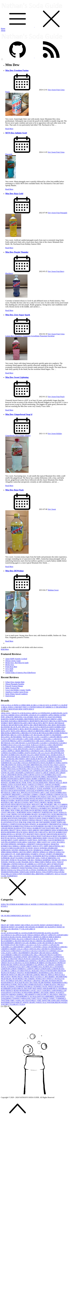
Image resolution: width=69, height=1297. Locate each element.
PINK (15, 984)
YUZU (22, 1004)
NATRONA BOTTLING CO (48, 806)
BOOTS (4, 729)
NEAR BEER (18, 979)
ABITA (34, 713)
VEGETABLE (31, 1000)
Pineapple (8, 154)
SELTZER (59, 904)
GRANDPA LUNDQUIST (25, 773)
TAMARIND (60, 996)
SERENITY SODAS (35, 844)
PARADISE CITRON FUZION (30, 818)
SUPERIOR (61, 856)
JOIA (47, 786)
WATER (35, 904)
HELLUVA (61, 777)
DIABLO (55, 755)
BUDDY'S (47, 735)
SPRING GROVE (19, 852)
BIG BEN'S (25, 725)
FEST (43, 763)
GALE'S (49, 769)
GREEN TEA (6, 963)
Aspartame (27, 336)
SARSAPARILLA (59, 990)
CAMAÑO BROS (55, 737)
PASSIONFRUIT (8, 983)
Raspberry (19, 336)
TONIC (52, 998)
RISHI (4, 834)
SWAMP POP (29, 858)
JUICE (4, 967)
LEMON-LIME (33, 969)
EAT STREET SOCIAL (10, 761)
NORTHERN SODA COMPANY (29, 812)
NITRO (38, 979)
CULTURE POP (58, 751)
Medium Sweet (53, 590)
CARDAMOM (18, 947)
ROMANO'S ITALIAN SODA (25, 836)
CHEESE (63, 947)
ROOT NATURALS (45, 836)
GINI (18, 771)
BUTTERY (21, 945)
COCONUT (43, 951)
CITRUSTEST (16, 951)
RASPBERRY (7, 988)
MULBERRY (50, 977)
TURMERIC (61, 998)
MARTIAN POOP (23, 800)
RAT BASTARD (49, 828)
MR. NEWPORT (47, 804)
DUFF (58, 759)
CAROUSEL (47, 739)
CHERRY (5, 949)
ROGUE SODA (7, 836)
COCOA (34, 951)
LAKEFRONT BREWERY (11, 794)
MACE (28, 971)
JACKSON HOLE (20, 785)
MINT (51, 975)
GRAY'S (39, 773)
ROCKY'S (62, 834)
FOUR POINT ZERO (51, 767)
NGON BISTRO (35, 810)
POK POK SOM (25, 822)
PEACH (19, 983)
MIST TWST (34, 802)
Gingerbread (10, 435)
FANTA (43, 761)
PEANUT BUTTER (30, 983)
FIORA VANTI (62, 763)
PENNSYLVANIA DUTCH (11, 820)
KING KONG (50, 790)
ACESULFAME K (13, 933)
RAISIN (60, 986)
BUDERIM (56, 735)
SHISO (52, 992)
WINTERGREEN (54, 1002)
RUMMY (64, 838)
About (3, 30)
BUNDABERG (17, 737)
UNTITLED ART (44, 864)
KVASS (4, 906)
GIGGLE (12, 771)
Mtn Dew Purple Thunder (16, 252)
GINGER (33, 927)
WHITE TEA (41, 1002)
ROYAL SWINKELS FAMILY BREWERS (26, 838)
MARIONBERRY (32, 973)
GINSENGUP (38, 771)
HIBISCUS (43, 963)
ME (12, 802)
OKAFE (34, 814)
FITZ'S (46, 765)
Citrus (62, 90)
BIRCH (45, 937)
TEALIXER (22, 860)
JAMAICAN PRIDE (52, 785)
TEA (52, 904)
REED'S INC (34, 832)
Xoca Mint (9, 671)
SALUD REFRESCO (56, 840)
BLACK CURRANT (25, 939)
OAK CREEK (12, 814)
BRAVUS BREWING (36, 731)
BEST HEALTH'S (35, 723)
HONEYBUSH (7, 965)
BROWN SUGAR (22, 943)
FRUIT (5, 925)
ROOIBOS (62, 988)
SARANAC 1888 (34, 842)
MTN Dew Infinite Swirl (16, 133)
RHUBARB (48, 988)
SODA (5, 904)
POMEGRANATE (36, 984)
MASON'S (55, 800)
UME (12, 1000)
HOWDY (5, 783)
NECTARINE (29, 979)
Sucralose (51, 336)
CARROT (28, 947)
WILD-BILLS (6, 874)
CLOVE (26, 951)
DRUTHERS (20, 759)
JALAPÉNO (50, 965)
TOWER (4, 862)
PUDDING (11, 986)
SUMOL (29, 856)
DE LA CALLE (44, 753)
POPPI (54, 822)
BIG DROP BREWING (39, 725)
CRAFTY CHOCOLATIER (46, 749)
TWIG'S (60, 862)
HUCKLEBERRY (27, 965)
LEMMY (35, 794)
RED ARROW (34, 830)
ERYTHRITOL (47, 957)
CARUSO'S (57, 739)
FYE (43, 769)
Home (3, 28)
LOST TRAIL (52, 796)
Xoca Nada (9, 669)
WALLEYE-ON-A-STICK (27, 870)
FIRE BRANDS (7, 765)
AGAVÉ (55, 933)
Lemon (8, 336)
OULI (60, 816)
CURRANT (17, 955)
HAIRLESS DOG (8, 777)
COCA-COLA (7, 705)
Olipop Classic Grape (13, 661)
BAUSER (5, 721)
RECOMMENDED (15, 916)
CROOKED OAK (37, 751)
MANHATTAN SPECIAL (46, 798)
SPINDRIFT (58, 850)
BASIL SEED (22, 937)
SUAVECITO (19, 856)
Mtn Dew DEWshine (14, 571)
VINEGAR (56, 1000)
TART (34, 998)
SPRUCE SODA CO (56, 852)
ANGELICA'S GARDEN (38, 715)
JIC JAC (26, 786)
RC (65, 828)
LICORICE (5, 971)
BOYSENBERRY (8, 943)
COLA (25, 929)
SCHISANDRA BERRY (31, 992)
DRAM (11, 759)
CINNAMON (55, 949)
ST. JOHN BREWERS (22, 854)
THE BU (31, 860)
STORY (49, 854)
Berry (62, 271)
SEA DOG (61, 842)
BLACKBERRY (8, 941)
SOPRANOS (6, 850)
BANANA (5, 937)
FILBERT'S (51, 763)
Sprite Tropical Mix (12, 688)
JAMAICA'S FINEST (36, 785)
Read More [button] (5, 649)
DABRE (21, 753)
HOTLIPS (58, 781)
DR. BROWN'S (51, 757)
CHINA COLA (51, 741)
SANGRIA (46, 990)
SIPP (46, 846)
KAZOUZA (61, 788)
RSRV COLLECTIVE (51, 838)
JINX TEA (34, 786)
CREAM (34, 953)
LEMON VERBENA (18, 969)
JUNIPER (11, 967)
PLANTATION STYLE (10, 822)
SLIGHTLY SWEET (56, 927)
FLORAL (5, 959)
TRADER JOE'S (27, 862)
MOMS (50, 802)
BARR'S (13, 719)
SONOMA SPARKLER (49, 848)
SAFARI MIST (7, 840)
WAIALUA (12, 870)
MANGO (5, 973)
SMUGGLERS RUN (17, 848)
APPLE (44, 935)
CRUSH (48, 751)
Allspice (28, 435)
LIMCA (4, 796)
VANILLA (6, 929)
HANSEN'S (28, 777)
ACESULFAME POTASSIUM (32, 933)
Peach (7, 92)
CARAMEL (6, 947)
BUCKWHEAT (48, 943)
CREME (55, 953)
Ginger (22, 435)
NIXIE (45, 810)
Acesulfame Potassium (39, 336)
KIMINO (41, 790)
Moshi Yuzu (9, 665)
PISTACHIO (23, 984)
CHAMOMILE (54, 947)
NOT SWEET (48, 979)
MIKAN (44, 975)
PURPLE (29, 986)
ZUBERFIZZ (12, 876)
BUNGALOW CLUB (31, 737)
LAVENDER (58, 967)
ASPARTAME (62, 935)
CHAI (45, 947)
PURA (27, 826)
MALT (43, 971)
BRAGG (24, 731)
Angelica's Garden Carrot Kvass (16, 692)
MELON (22, 975)
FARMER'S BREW (54, 761)
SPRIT (29, 852)
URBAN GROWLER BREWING (37, 866)
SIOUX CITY (38, 846)
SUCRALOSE (35, 996)
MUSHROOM (61, 977)
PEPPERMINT (58, 983)
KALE (19, 967)
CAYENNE (37, 947)
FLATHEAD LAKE (9, 767)
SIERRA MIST (26, 846)
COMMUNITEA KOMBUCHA (36, 747)
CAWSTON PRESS (9, 741)
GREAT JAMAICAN (51, 773)
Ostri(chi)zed (10, 696)
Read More (9, 129)
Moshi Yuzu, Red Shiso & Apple (17, 663)
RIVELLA (11, 834)
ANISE (36, 935)
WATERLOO (42, 870)
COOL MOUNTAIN (21, 749)
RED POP (28, 988)
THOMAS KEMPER (43, 860)
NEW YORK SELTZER (20, 810)
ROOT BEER (55, 925)
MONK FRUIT (18, 977)
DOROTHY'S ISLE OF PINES (33, 757)
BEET (30, 937)
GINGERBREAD (22, 961)
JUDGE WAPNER (44, 788)
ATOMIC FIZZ (33, 717)
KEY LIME (26, 967)
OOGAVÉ (33, 816)
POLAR (35, 822)
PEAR (41, 983)
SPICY (46, 994)
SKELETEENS (55, 846)
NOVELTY (59, 979)
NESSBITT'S (57, 808)
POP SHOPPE (45, 822)
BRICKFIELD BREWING (11, 733)
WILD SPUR (59, 872)
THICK (45, 998)
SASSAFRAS (6, 992)
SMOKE (13, 994)
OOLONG (19, 981)
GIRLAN (48, 771)
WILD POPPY (48, 872)
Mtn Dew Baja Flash (14, 490)
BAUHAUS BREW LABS (52, 719)
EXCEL (36, 761)
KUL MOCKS (22, 792)
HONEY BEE (29, 781)
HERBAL (34, 963)
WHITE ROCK (36, 872)
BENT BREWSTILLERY (18, 723)
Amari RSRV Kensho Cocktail (16, 659)
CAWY (20, 741)
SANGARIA (22, 842)
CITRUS (29, 925)
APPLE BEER (54, 715)
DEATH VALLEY (27, 755)
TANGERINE (6, 998)
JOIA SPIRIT (55, 786)
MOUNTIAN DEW (24, 804)
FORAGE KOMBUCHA (26, 767)
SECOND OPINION (9, 844)
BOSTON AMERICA (33, 729)
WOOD (64, 1002)
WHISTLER (24, 872)
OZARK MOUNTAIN (9, 818)
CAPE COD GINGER (15, 739)
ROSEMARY (25, 990)
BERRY (43, 927)
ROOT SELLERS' (60, 836)
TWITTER (5, 1000)
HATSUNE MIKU (40, 777)
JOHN (42, 786)
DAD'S (28, 753)
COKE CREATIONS (55, 745)
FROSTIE (23, 769)
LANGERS (26, 794)
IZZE (10, 785)
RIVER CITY (21, 834)
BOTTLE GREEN (49, 729)
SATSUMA (17, 992)
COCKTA (42, 745)
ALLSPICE (17, 935)
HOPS (16, 965)
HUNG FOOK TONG (24, 783)
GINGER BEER (8, 961)
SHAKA (47, 844)
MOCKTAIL (60, 975)
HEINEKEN (52, 777)
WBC (61, 870)
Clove (17, 435)
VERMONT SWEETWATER (21, 868)
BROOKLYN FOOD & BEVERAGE (35, 733)
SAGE (34, 990)
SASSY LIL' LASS (49, 842)
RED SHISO (38, 988)
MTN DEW (29, 709)
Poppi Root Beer (11, 667)
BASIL (13, 937)
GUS (59, 775)
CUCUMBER (6, 955)
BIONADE (61, 725)
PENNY (25, 820)
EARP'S (64, 759)
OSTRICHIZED (51, 816)
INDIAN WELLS (56, 783)
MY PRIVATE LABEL (28, 806)
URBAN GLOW (18, 866)
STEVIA (5, 996)
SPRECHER (27, 705)
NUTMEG (10, 981)
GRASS (62, 961)
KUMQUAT (48, 967)
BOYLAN (60, 729)
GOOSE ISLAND (8, 773)
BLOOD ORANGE (22, 941)
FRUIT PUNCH (24, 959)
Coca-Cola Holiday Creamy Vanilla (18, 690)
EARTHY (58, 955)
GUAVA (26, 963)
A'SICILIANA (26, 713)
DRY (5, 709)
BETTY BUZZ (49, 723)
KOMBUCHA (24, 904)
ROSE (17, 990)
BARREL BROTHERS (26, 719)
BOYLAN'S (6, 731)
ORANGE (16, 929)
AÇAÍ (3, 933)
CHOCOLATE (35, 949)
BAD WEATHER (55, 717)
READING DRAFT (8, 830)
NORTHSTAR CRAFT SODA (53, 812)
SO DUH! (29, 848)
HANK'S (19, 777)
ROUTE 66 (5, 838)
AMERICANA (14, 715)
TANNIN (16, 998)
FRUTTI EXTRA (34, 769)
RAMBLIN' (37, 828)
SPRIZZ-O (44, 852)
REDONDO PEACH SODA (18, 832)
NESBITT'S (26, 808)
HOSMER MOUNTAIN (44, 781)
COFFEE (53, 951)
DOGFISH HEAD (14, 757)
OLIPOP (24, 816)
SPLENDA (54, 994)
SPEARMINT (31, 994)
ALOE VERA (27, 935)
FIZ (52, 765)
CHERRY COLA (16, 949)
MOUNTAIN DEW (16, 709)
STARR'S (35, 854)
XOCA (58, 874)
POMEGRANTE (50, 984)
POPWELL (5, 824)
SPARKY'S (48, 850)
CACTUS (37, 945)
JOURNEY (12, 788)
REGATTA (44, 832)
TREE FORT (39, 862)
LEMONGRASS (57, 969)
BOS (22, 729)
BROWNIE (6, 735)
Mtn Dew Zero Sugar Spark (17, 315)
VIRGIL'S (42, 868)
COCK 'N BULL (32, 745)
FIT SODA (18, 765)
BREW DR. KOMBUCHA (55, 731)
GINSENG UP (27, 771)
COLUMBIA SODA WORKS (12, 747)
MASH (48, 800)
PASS (27, 916)
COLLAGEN (6, 953)
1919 (8, 713)
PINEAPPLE (6, 984)
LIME (32, 929)
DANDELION (28, 955)
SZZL (38, 858)
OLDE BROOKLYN (59, 814)
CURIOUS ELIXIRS (9, 753)
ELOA (22, 761)
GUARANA (17, 963)
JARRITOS (5, 786)
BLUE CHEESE (36, 941)
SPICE (40, 994)
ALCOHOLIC (6, 935)
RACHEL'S (49, 826)
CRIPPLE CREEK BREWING (18, 751)
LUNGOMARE (17, 798)
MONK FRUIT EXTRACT (34, 977)
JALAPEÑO (39, 965)
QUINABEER (39, 826)
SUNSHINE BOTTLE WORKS (45, 856)
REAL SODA (9, 707)
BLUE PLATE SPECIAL (20, 727)
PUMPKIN (20, 986)
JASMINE (59, 965)
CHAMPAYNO (29, 741)
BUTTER (59, 943)
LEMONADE (45, 969)
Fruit (58, 90)
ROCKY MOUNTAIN (49, 834)
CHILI (26, 949)
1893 (3, 713)
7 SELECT (15, 713)
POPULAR (61, 822)
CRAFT (32, 749)
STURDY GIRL (7, 856)
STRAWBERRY (23, 996)
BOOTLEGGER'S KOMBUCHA (53, 727)
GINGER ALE (58, 959)
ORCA (36, 705)
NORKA (52, 810)
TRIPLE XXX (51, 862)
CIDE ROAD (20, 743)
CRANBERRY (24, 953)
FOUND (39, 767)
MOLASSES (6, 977)
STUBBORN (58, 854)
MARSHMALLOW (46, 973)
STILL (12, 996)
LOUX (61, 796)
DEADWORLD (57, 753)
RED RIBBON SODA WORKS (52, 830)
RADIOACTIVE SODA (23, 828)
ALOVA (4, 715)
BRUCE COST (17, 735)
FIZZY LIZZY (59, 765)
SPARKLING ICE (26, 850)
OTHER (13, 904)
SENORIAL (22, 844)
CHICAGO (40, 741)
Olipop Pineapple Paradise (14, 684)
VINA (36, 868)
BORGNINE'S (14, 729)
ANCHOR (24, 715)
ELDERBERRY (7, 957)
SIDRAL (16, 846)
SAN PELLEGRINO (9, 842)
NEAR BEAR (6, 979)
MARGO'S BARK (8, 800)
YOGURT (5, 1004)
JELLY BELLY (16, 786)
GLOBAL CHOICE (60, 771)
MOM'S (43, 802)
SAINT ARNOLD (20, 840)
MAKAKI (36, 971)
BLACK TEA (52, 939)
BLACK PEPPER (40, 939)
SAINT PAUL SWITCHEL (37, 840)
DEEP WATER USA (43, 755)
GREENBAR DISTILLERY (18, 775)
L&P (42, 792)
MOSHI (57, 802)
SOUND (15, 850)
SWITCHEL (44, 904)
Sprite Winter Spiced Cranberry (16, 694)
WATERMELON (8, 1002)
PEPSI (17, 705)
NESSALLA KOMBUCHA (41, 808)
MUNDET (15, 806)
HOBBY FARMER (39, 779)
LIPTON (22, 796)
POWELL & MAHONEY (39, 824)
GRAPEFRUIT (52, 961)
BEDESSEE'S (24, 721)
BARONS (5, 719)
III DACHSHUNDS (41, 783)
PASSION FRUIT (55, 981)
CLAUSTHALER (33, 743)
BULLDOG (6, 737)
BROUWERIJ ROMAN (58, 733)
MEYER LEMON (33, 975)
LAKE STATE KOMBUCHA (56, 792)
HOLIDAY (52, 963)
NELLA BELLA (14, 808)
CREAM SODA (45, 953)
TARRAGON (25, 998)
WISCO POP (17, 874)
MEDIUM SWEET (9, 927)
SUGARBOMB (48, 996)
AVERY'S (56, 705)
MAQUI (59, 798)
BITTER (4, 939)
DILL (36, 955)
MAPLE (13, 973)
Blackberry (9, 273)
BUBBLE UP (28, 735)
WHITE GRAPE (29, 1002)
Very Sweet (52, 90)
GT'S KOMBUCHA (49, 775)
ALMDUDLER (57, 713)
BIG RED (52, 725)
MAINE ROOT (29, 798)
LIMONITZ (13, 796)
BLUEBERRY (49, 941)
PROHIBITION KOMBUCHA (12, 826)
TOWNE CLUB (14, 862)
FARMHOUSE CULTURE (11, 763)
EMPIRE (29, 761)
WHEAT (19, 1002)
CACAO (29, 945)
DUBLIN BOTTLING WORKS (43, 759)
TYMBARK (6, 864)
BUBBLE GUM (36, 943)
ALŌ (65, 713)
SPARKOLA (38, 850)
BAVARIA (13, 721)
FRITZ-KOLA (13, 769)
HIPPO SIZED (26, 779)
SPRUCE (62, 994)
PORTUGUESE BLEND (20, 824)
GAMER (57, 769)
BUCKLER (38, 735)
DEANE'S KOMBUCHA (10, 755)
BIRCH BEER (55, 937)
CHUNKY (45, 949)
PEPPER (48, 983)
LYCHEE (21, 971)
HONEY (61, 963)
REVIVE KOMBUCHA (58, 832)
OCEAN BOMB (24, 814)
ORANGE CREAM (41, 981)
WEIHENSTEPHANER (10, 872)
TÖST (64, 860)
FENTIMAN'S (34, 763)
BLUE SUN (45, 705)
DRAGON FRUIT (46, 955)
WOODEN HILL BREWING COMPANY (39, 874)
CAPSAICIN (54, 945)
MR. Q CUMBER (61, 804)
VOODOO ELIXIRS (55, 868)
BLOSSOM (6, 727)
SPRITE (36, 852)
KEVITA (5, 790)
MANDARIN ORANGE (56, 971)
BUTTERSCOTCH (8, 945)
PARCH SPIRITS (49, 818)
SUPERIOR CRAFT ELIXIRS (12, 858)
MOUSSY (36, 804)
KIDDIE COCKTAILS (28, 790)
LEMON (23, 927)
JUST (54, 788)
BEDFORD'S (35, 721)
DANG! (34, 753)
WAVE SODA (53, 870)
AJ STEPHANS (44, 713)
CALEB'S (44, 737)
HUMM (12, 783)
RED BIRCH (18, 988)
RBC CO (59, 828)
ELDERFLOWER (21, 957)
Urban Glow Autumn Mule (15, 682)
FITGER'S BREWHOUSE (33, 765)
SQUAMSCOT (7, 854)
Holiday (59, 434)
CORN (15, 953)
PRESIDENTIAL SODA (58, 824)
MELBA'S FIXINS (21, 802)
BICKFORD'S (14, 725)
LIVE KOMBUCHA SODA (36, 796)
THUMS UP (56, 860)
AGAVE (48, 933)
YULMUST (14, 1004)
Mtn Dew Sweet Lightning (17, 377)
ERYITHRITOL (34, 957)
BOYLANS (16, 731)
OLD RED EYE (44, 814)
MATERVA (5, 802)
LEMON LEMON (46, 794)
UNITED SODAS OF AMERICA (42, 707)
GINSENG (33, 961)
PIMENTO (61, 820)
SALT (39, 990)
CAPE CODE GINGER (33, 739)
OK (4, 916)
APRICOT (52, 935)
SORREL (21, 994)
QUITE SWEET (41, 925)
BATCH (38, 719)
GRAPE (42, 961)
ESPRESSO (59, 957)
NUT (3, 981)
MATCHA (58, 973)
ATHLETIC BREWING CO (16, 717)
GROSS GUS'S (35, 775)
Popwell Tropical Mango (14, 686)
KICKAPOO (14, 790)
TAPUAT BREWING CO (50, 858)
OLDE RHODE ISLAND (10, 816)
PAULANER (61, 818)
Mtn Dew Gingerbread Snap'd (18, 414)
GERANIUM (36, 959)
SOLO (37, 848)
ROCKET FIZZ (22, 707)
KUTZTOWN (34, 792)
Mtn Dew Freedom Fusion (17, 70)
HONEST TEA (18, 781)
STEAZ (42, 854)
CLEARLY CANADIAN (49, 743)
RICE (55, 988)
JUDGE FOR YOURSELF (26, 788)
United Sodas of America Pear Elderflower (20, 673)
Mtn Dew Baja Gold (14, 193)
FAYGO (25, 763)
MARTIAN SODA (37, 800)
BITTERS (12, 939)
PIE (66, 983)
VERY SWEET (17, 925)
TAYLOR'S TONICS (9, 860)
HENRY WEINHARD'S (10, 779)
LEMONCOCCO (60, 794)
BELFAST (44, 721)
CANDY (45, 945)
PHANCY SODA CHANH (46, 820)
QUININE (37, 986)
